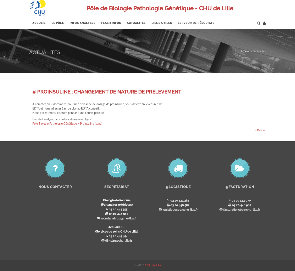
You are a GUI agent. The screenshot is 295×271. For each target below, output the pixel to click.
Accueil (245, 51)
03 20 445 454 (118, 236)
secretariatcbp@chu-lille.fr (118, 218)
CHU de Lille (153, 265)
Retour (261, 130)
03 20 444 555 (118, 209)
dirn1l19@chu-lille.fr (118, 240)
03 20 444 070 (241, 200)
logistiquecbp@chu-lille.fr (180, 209)
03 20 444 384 (179, 200)
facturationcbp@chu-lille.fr (241, 209)
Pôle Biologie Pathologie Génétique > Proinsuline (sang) (67, 123)
